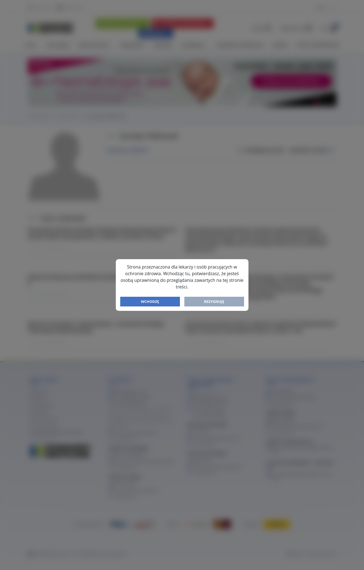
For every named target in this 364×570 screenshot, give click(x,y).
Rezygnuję (214, 301)
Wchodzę (150, 301)
